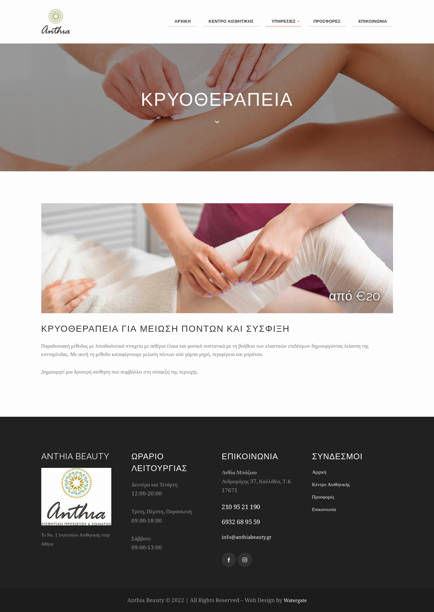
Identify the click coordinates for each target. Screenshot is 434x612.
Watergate (295, 600)
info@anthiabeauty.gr (250, 536)
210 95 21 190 (241, 506)
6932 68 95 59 (241, 521)
